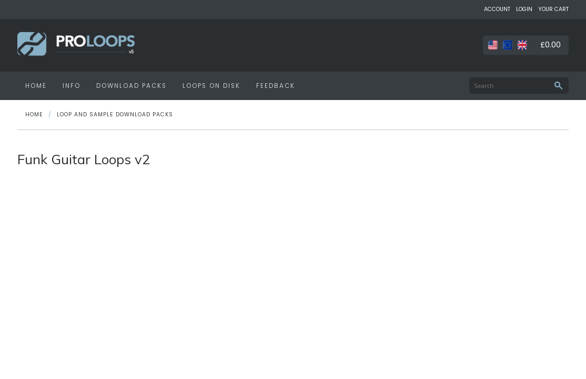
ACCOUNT (497, 9)
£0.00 (550, 44)
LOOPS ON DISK (211, 86)
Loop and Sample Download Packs (115, 114)
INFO (71, 86)
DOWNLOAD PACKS (131, 86)
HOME (36, 86)
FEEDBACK (275, 86)
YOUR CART (553, 9)
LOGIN (524, 9)
